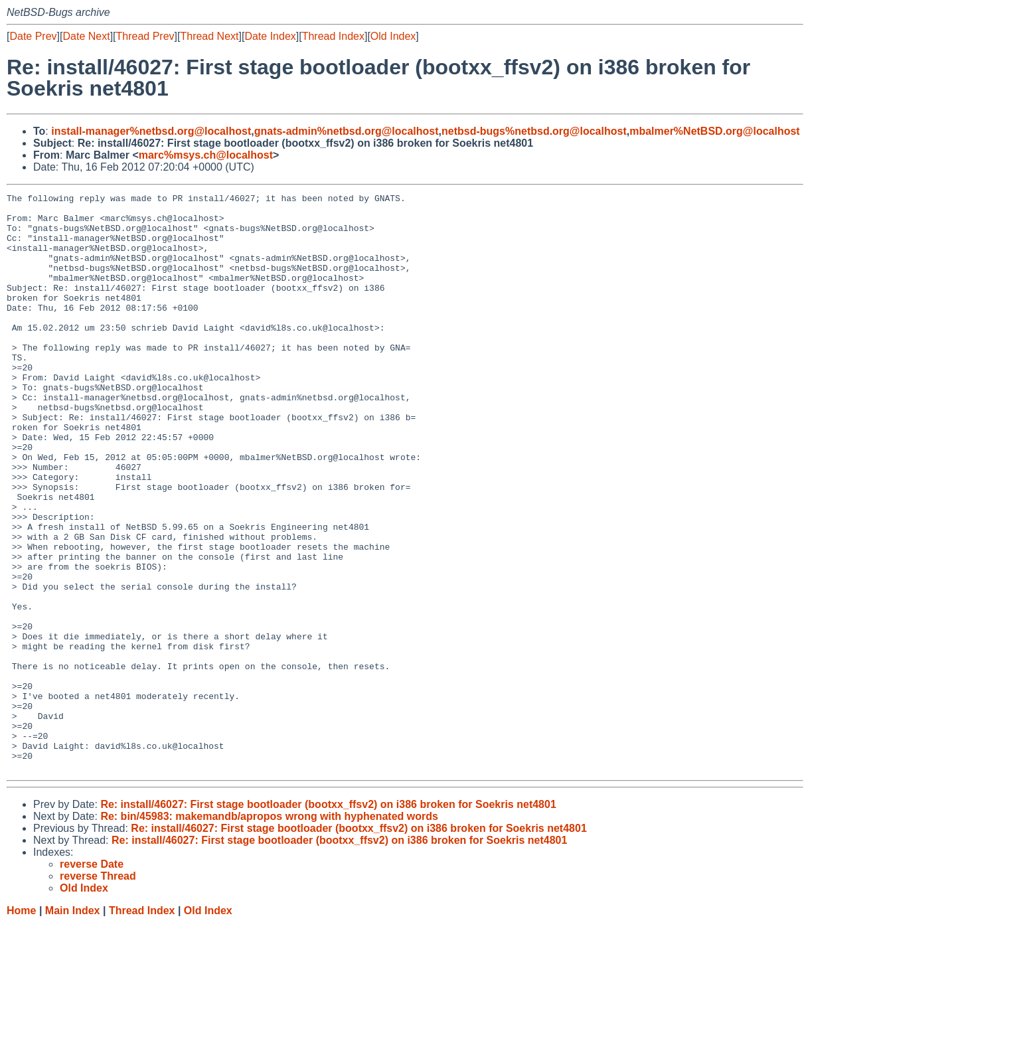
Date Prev (32, 36)
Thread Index (333, 36)
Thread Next (209, 36)
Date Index (269, 36)
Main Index (72, 1026)
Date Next (86, 36)
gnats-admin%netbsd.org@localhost (346, 131)
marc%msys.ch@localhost (206, 155)
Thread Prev (145, 36)
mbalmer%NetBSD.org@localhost (714, 131)
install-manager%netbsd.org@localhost (151, 131)
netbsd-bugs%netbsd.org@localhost (534, 131)
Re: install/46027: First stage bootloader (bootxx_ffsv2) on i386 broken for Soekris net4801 (328, 919)
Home (21, 1026)
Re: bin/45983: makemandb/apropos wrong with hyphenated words (269, 931)
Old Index (393, 36)
